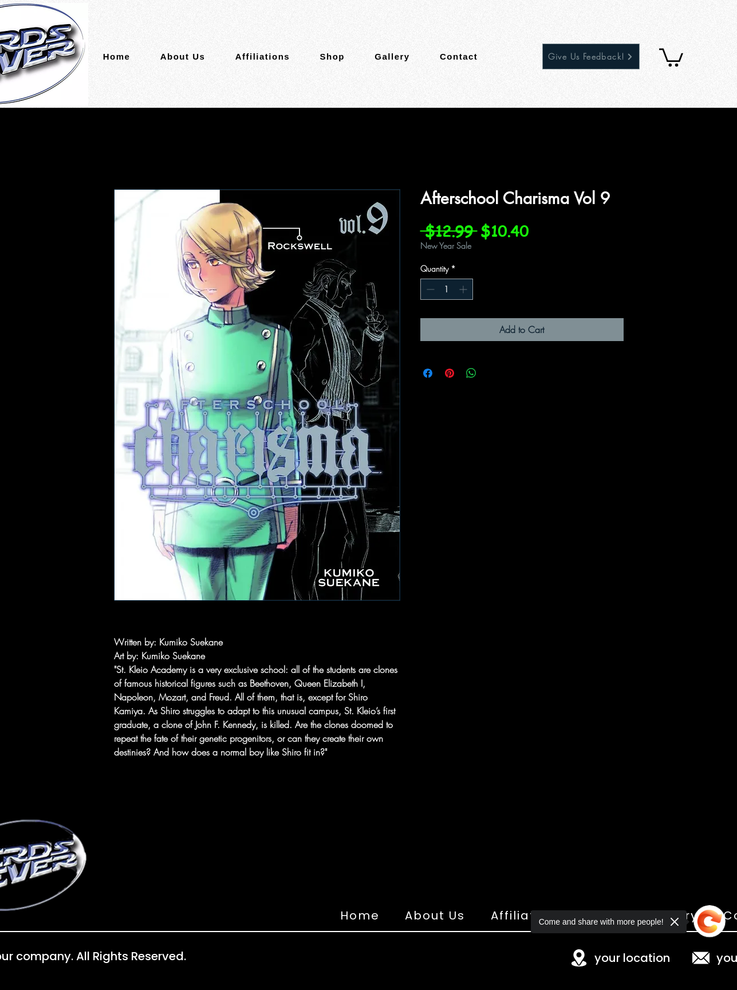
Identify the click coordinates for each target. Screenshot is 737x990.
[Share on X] (493, 373)
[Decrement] (429, 289)
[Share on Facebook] (428, 373)
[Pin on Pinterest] (449, 373)
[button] (671, 56)
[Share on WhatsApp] (471, 373)
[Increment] (464, 289)
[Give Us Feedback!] (591, 56)
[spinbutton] (446, 289)
